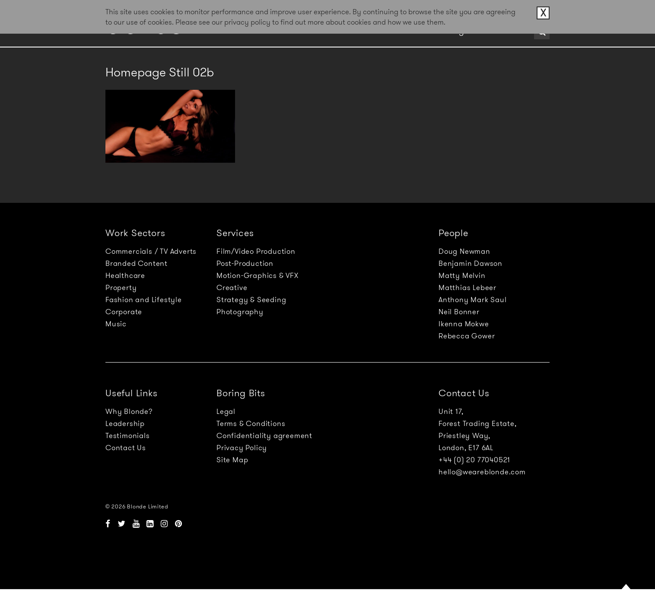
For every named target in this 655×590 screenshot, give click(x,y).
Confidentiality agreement (264, 435)
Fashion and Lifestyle (143, 299)
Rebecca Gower (467, 336)
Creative (231, 287)
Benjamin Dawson (470, 263)
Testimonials (127, 435)
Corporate (123, 311)
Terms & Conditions (250, 423)
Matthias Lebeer (467, 287)
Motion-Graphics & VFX (257, 275)
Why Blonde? (129, 411)
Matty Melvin (462, 275)
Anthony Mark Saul (473, 299)
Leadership (125, 423)
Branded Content (136, 263)
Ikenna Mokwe (464, 324)
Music (116, 324)
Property (121, 287)
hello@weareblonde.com (482, 472)
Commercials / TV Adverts (151, 251)
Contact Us (125, 447)
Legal (225, 411)
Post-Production (244, 263)
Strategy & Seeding (251, 299)
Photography (240, 311)
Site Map (232, 459)
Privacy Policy (241, 447)
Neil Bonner (459, 311)
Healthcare (125, 275)
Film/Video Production (256, 251)
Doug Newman (464, 251)
